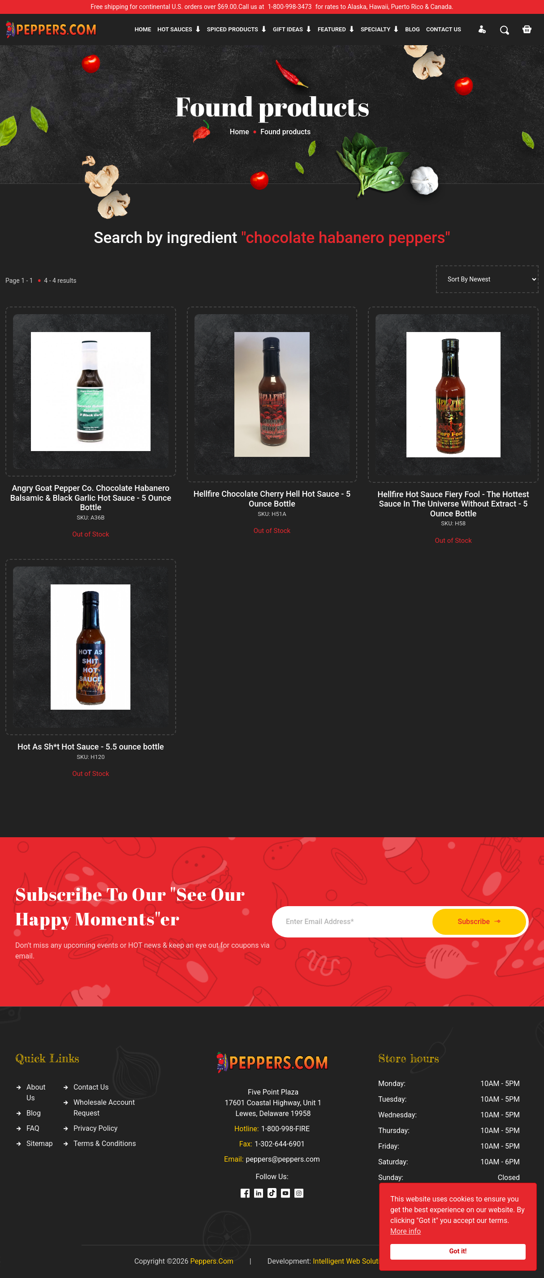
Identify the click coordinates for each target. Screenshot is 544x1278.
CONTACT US (443, 29)
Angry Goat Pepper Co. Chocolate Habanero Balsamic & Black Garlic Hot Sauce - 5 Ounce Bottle (90, 497)
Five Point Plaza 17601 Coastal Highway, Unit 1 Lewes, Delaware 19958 (273, 1103)
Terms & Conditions (104, 1143)
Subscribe (479, 921)
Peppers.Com (211, 1261)
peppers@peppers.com (283, 1159)
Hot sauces (174, 29)
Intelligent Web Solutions (352, 1261)
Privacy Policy (95, 1128)
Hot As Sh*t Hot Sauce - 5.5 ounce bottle (90, 746)
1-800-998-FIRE (285, 1129)
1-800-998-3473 (290, 6)
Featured (332, 29)
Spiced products (232, 29)
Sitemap (39, 1143)
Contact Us (91, 1087)
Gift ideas (288, 29)
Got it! (458, 1251)
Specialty (375, 29)
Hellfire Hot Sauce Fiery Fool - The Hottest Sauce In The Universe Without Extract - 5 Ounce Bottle (453, 504)
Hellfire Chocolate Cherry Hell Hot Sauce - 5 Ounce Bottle (272, 498)
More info (405, 1231)
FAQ (32, 1128)
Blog (412, 29)
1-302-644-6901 (280, 1144)
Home (142, 29)
